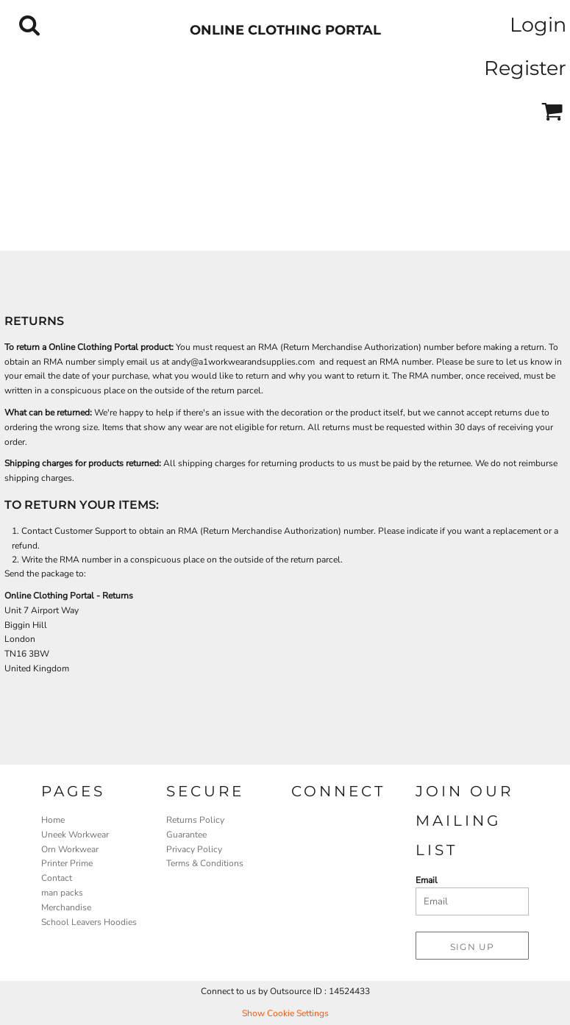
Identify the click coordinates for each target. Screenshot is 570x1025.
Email (427, 880)
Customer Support (90, 531)
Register (525, 68)
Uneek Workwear (75, 834)
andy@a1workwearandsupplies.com (243, 362)
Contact (56, 878)
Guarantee (186, 834)
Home (53, 820)
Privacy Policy (194, 849)
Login (538, 24)
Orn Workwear (70, 849)
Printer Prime (67, 863)
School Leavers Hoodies (89, 922)
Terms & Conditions (204, 863)
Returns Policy (195, 820)
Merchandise (66, 907)
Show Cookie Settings (285, 1013)
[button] (29, 25)
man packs (62, 893)
